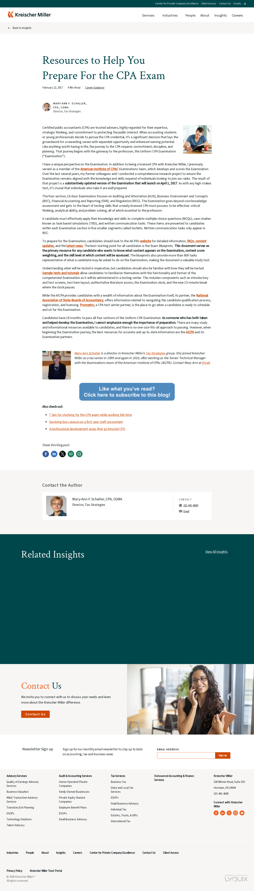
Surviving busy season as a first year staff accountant (86, 422)
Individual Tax (118, 810)
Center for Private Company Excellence (177, 4)
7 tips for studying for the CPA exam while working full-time (90, 415)
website (145, 241)
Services (148, 15)
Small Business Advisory (73, 819)
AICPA (190, 332)
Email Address (168, 750)
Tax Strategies (155, 353)
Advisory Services (16, 776)
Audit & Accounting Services (75, 776)
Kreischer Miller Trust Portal (46, 871)
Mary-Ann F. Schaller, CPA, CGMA (97, 499)
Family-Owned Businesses (74, 792)
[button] (245, 4)
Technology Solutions (19, 819)
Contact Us (225, 4)
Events (237, 4)
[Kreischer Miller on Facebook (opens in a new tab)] (216, 813)
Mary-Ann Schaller (87, 353)
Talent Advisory (15, 825)
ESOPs (10, 814)
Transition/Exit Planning (20, 808)
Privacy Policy (14, 871)
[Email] (70, 456)
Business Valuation (17, 792)
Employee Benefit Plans (73, 808)
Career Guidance (94, 88)
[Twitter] (62, 456)
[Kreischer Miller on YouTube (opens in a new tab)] (242, 813)
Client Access (208, 4)
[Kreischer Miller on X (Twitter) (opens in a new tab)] (229, 813)
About (204, 15)
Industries (170, 15)
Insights (220, 15)
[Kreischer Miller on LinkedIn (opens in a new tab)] (222, 813)
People (190, 15)
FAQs (190, 241)
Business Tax (118, 782)
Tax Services (118, 776)
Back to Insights (22, 28)
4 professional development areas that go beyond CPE (87, 429)
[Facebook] (45, 456)
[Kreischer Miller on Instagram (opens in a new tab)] (235, 813)
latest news (75, 246)
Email (206, 362)
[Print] (79, 456)
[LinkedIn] (54, 456)
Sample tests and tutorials (60, 273)
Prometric (87, 305)
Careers (237, 15)
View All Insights (216, 551)
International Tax (120, 821)
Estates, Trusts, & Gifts (124, 815)
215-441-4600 (190, 506)
